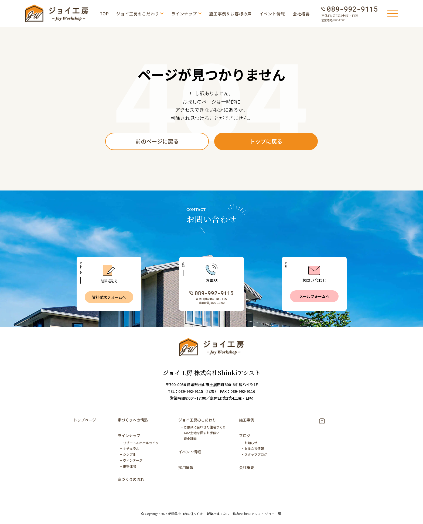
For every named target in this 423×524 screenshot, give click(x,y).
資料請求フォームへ (109, 297)
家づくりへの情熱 (133, 420)
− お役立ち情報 (253, 448)
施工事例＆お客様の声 (230, 13)
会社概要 (301, 13)
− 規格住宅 (128, 466)
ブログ (244, 435)
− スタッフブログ (254, 454)
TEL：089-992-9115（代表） (192, 391)
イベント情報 (272, 13)
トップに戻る (266, 141)
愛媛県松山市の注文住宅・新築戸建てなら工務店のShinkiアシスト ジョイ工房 (224, 513)
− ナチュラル (129, 448)
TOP (104, 13)
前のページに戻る (157, 141)
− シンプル (128, 454)
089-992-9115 (352, 9)
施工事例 (246, 420)
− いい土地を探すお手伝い (200, 432)
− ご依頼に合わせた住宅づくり (203, 427)
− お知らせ (249, 442)
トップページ (84, 420)
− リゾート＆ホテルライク (139, 442)
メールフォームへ (314, 296)
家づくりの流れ (131, 479)
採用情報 (185, 467)
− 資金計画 (189, 438)
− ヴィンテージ (131, 460)
